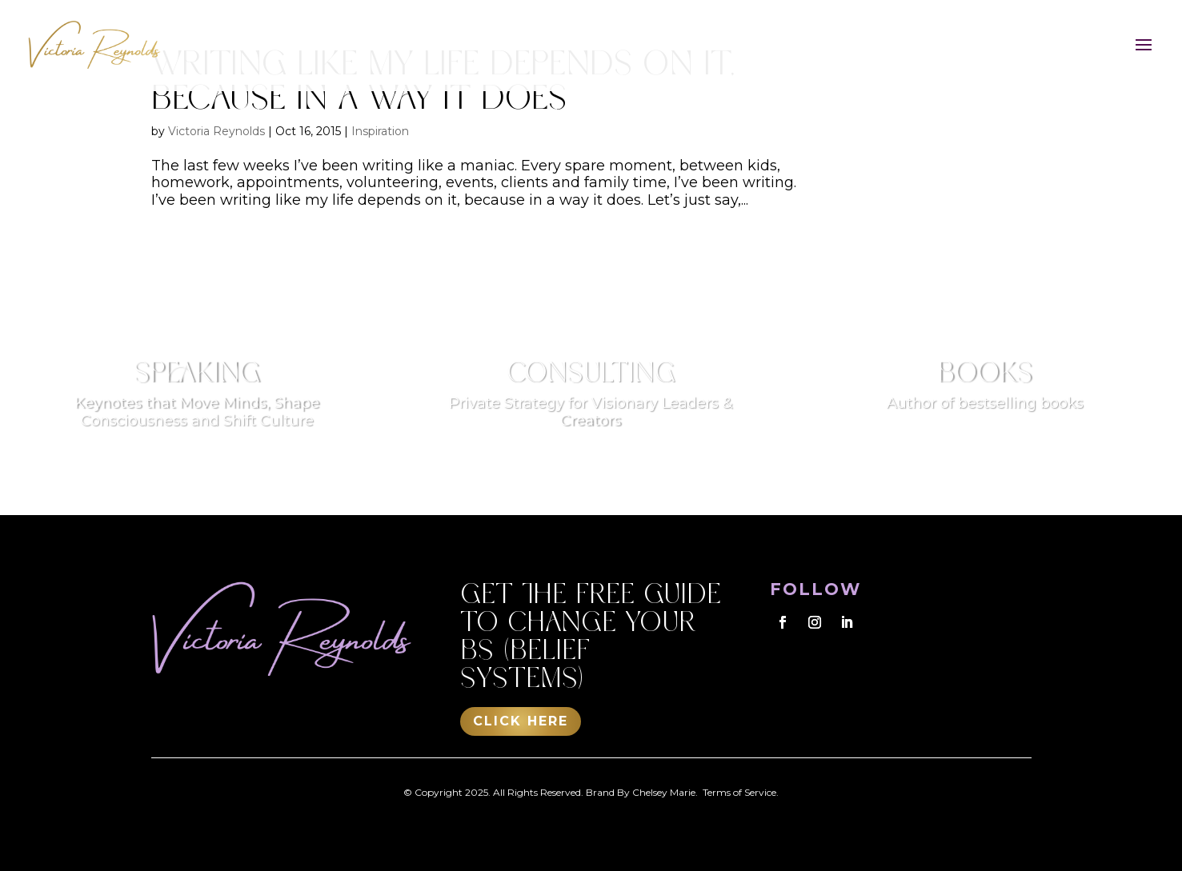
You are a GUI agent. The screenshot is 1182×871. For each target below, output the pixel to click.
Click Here (520, 721)
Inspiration (380, 131)
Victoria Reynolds (216, 131)
